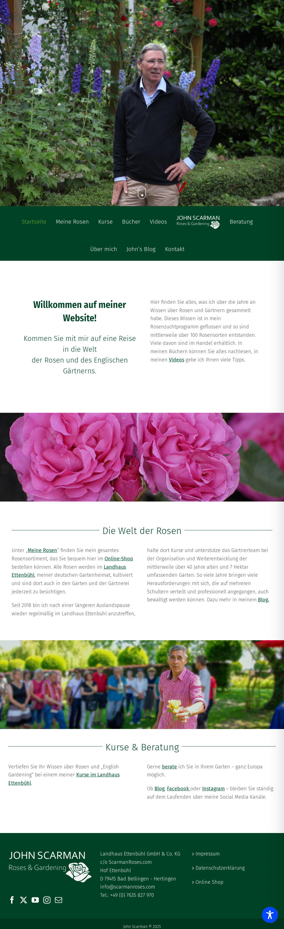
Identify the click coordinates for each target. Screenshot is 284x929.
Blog (159, 789)
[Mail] (58, 899)
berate (169, 767)
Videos (176, 360)
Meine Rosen (42, 550)
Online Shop (209, 882)
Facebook (178, 789)
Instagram (213, 789)
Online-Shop (119, 559)
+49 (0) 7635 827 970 (132, 895)
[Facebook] (12, 899)
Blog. (263, 600)
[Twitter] (23, 899)
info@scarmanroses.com (127, 887)
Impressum (208, 854)
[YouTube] (35, 899)
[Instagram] (46, 899)
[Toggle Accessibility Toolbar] (269, 914)
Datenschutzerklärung (220, 868)
